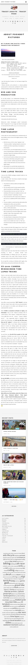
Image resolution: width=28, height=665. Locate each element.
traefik (22, 618)
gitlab (10, 583)
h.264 (13, 587)
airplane (17, 555)
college (16, 570)
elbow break (7, 578)
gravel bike (20, 585)
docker (4, 577)
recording (6, 610)
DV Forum (14, 119)
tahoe (9, 614)
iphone (21, 591)
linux (4, 537)
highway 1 (7, 589)
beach (18, 561)
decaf (8, 574)
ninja (25, 604)
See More (14, 506)
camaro (5, 566)
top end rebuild (13, 618)
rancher (23, 608)
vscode (21, 623)
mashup (20, 598)
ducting (19, 577)
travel (12, 620)
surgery (4, 614)
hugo (18, 589)
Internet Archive (11, 108)
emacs (11, 578)
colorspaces (21, 570)
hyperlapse (21, 589)
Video (10, 18)
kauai (17, 593)
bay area (13, 561)
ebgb (23, 576)
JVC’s (9, 350)
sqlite (16, 612)
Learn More (14, 645)
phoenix (22, 606)
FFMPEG (10, 175)
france (18, 581)
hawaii (19, 587)
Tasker (5, 162)
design (22, 574)
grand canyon (11, 585)
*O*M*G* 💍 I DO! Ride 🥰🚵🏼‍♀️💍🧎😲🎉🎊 (13, 499)
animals (22, 555)
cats (3, 538)
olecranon (12, 606)
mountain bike (11, 602)
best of (21, 561)
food (16, 581)
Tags (14, 550)
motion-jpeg (12, 600)
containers (10, 640)
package (14, 175)
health (22, 587)
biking (4, 520)
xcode (11, 627)
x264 (24, 625)
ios (17, 591)
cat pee (13, 568)
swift (7, 614)
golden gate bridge (16, 583)
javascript (7, 593)
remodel (18, 610)
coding (4, 524)
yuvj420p (15, 627)
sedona (22, 610)
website (5, 532)
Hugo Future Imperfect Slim (15, 662)
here (12, 189)
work (20, 625)
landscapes (7, 596)
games (22, 581)
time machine (7, 616)
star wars (22, 612)
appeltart (5, 557)
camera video (11, 566)
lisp (16, 596)
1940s (12, 553)
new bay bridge (16, 604)
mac (8, 598)
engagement (21, 578)
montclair (5, 600)
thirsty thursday (21, 614)
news (21, 604)
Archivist (22, 16)
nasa (11, 604)
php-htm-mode (8, 608)
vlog (18, 623)
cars (6, 568)
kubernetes (21, 594)
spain (12, 612)
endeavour (15, 578)
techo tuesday (7, 535)
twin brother (7, 98)
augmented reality (19, 559)
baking (6, 561)
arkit (4, 559)
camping (16, 566)
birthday (12, 564)
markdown (15, 598)
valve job (23, 620)
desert (18, 575)
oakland (6, 606)
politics (5, 534)
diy (24, 574)
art (7, 559)
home (12, 589)
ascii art (10, 559)
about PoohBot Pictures (8, 1)
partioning (16, 606)
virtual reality (14, 623)
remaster (10, 610)
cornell (11, 572)
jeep (3, 540)
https (15, 589)
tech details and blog (11, 116)
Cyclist (17, 16)
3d (18, 553)
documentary (9, 577)
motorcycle (20, 599)
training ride (6, 620)
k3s (14, 593)
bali (9, 561)
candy (20, 566)
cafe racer (20, 563)
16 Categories (8, 515)
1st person (15, 553)
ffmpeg (5, 114)
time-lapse (14, 616)
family (4, 529)
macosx (5, 542)
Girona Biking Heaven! (10, 431)
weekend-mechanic (11, 625)
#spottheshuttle (6, 553)
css (17, 572)
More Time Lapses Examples (8, 54)
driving (14, 577)
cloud (5, 570)
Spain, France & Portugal (11, 448)
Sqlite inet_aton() (9, 465)
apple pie (9, 557)
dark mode (20, 572)
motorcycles (7, 526)
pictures (5, 518)
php (4, 608)
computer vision (6, 572)
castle (10, 568)
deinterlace (13, 574)
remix (13, 610)
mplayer (19, 602)
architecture (21, 557)
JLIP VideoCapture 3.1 (16, 350)
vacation (5, 531)
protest (19, 608)
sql (14, 612)
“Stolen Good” (4, 83)
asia (13, 559)
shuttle (3, 612)
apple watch (14, 557)
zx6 (17, 627)
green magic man (7, 587)
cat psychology (18, 568)
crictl (14, 572)
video (4, 521)
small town (8, 612)
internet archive (10, 591)
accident (22, 553)
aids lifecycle (8, 555)
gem (11, 348)
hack (16, 587)
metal (23, 598)
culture (5, 527)
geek (6, 582)
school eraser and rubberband (16, 168)
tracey (18, 618)
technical (6, 523)
